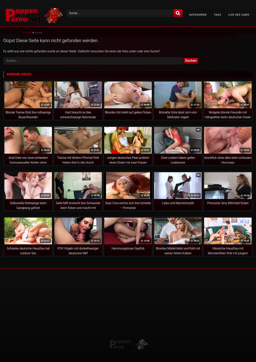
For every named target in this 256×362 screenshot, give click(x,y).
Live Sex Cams (238, 14)
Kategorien (198, 14)
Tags (217, 14)
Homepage (27, 33)
